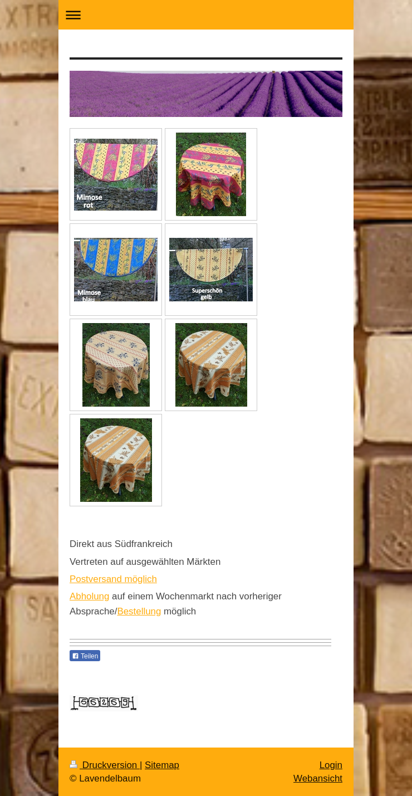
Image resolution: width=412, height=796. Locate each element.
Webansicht (317, 778)
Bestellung (139, 611)
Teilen (85, 656)
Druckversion (105, 765)
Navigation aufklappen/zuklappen (206, 15)
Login (331, 765)
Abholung (89, 596)
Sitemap (162, 765)
